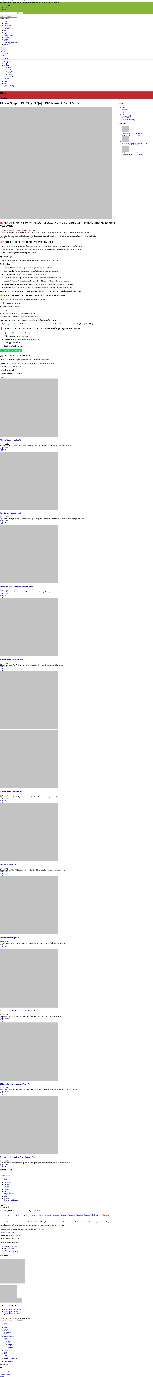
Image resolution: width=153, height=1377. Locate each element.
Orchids (6, 37)
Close (119, 100)
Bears (5, 22)
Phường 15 (71, 1215)
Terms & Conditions (10, 1246)
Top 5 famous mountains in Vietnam (133, 153)
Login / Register (8, 1361)
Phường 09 (23, 1215)
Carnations (7, 25)
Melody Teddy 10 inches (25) (11, 440)
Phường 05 (15, 1215)
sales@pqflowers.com (15, 346)
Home (2, 98)
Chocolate (125, 109)
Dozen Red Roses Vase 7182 (10, 864)
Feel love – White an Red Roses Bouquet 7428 (17, 1157)
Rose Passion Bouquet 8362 (10, 513)
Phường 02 (55, 1215)
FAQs (5, 1250)
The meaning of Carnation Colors (132, 133)
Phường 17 (95, 1215)
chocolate (7, 27)
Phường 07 (31, 1215)
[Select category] (76, 18)
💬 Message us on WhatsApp (11, 350)
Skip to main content (18, 1)
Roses (6, 39)
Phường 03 (39, 1215)
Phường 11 (87, 1215)
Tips (123, 114)
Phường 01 (47, 1215)
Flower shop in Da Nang (11, 1313)
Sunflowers (7, 41)
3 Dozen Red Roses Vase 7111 (11, 791)
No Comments (138, 135)
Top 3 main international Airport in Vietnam (135, 143)
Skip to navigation (6, 1)
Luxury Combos (9, 36)
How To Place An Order (11, 1252)
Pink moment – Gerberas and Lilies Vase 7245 (18, 1011)
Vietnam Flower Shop (128, 119)
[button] (3, 449)
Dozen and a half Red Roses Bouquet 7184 (16, 586)
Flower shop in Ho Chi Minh (13, 1309)
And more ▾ (105, 1215)
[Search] (8, 13)
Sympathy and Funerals (11, 43)
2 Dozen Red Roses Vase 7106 (11, 659)
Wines (6, 44)
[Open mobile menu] (2, 55)
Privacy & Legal (9, 1248)
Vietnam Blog (126, 118)
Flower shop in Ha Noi (11, 1311)
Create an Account (5, 1374)
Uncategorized (126, 116)
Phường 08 (63, 1215)
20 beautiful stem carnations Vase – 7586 (15, 1084)
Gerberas (7, 32)
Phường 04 (7, 1215)
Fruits (5, 30)
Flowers (6, 29)
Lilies (5, 34)
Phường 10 (79, 1215)
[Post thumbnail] (125, 132)
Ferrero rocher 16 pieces (9, 938)
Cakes (6, 23)
